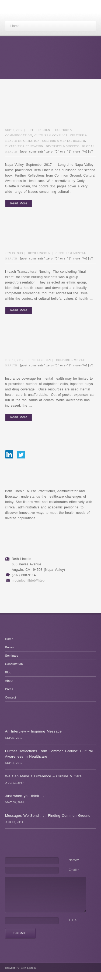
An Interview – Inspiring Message (33, 731)
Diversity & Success (63, 146)
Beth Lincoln (39, 130)
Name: (74, 860)
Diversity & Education (24, 146)
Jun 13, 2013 (14, 253)
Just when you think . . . (26, 796)
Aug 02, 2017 (14, 782)
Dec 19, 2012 (14, 360)
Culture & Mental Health (63, 140)
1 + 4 (73, 920)
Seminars (12, 655)
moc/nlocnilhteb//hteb (28, 580)
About (9, 680)
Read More (18, 203)
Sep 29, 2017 (14, 737)
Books (9, 647)
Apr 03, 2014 (14, 822)
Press (9, 689)
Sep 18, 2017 (14, 130)
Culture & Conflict (51, 135)
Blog (8, 672)
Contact (10, 697)
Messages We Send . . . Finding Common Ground (47, 816)
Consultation (14, 664)
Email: (74, 869)
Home (9, 638)
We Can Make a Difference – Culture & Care (43, 776)
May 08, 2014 (14, 802)
